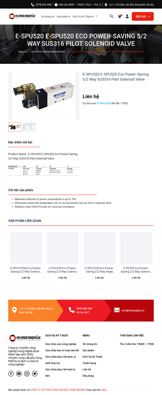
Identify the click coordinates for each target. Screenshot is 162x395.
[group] (43, 96)
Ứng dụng (88, 375)
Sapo (104, 389)
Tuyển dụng (89, 363)
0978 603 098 (43, 4)
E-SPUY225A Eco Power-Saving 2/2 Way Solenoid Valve (25, 271)
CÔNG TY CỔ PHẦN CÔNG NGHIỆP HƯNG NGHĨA (57, 389)
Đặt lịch (143, 16)
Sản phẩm (62, 16)
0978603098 (104, 103)
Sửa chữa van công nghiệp (60, 344)
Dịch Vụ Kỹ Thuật (81, 16)
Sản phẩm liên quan (24, 221)
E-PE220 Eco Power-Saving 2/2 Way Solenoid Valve (136, 271)
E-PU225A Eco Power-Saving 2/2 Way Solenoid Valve (62, 271)
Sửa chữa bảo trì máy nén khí (62, 350)
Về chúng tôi (47, 16)
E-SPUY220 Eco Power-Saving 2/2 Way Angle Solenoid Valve (99, 271)
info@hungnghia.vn (133, 310)
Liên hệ (87, 369)
